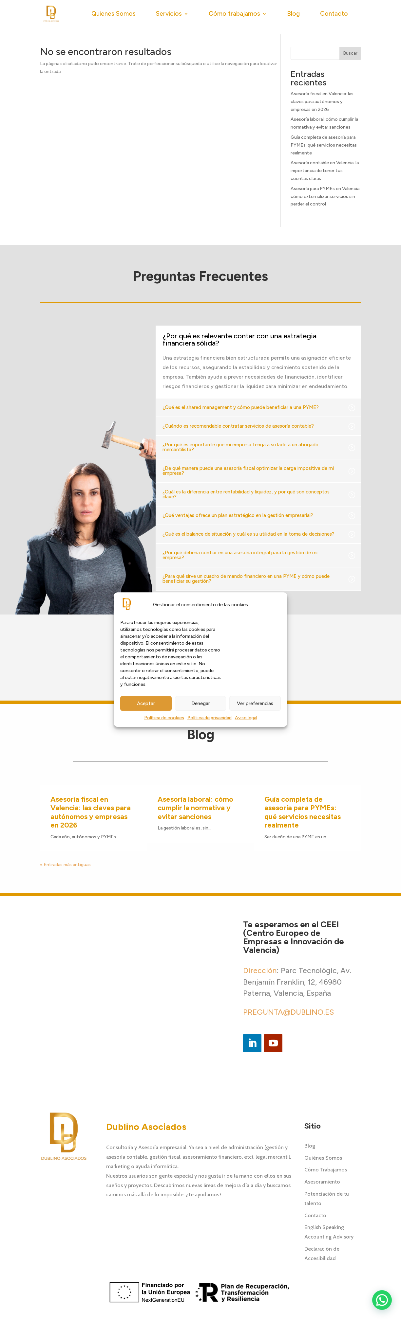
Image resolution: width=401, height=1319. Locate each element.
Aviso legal (246, 718)
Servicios (169, 13)
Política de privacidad (209, 718)
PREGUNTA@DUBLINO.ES (288, 1012)
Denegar (200, 703)
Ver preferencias (255, 703)
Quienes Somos (113, 13)
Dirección (260, 970)
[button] (69, 659)
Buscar (350, 53)
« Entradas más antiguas (65, 864)
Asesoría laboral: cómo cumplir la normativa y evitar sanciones (195, 808)
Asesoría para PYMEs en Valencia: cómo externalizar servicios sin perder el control (325, 196)
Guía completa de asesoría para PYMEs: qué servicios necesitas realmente (324, 145)
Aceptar (146, 703)
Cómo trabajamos (234, 13)
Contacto (334, 13)
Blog (293, 13)
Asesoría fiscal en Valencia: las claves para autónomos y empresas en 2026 (322, 101)
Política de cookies (164, 718)
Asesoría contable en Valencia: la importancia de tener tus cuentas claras (325, 170)
